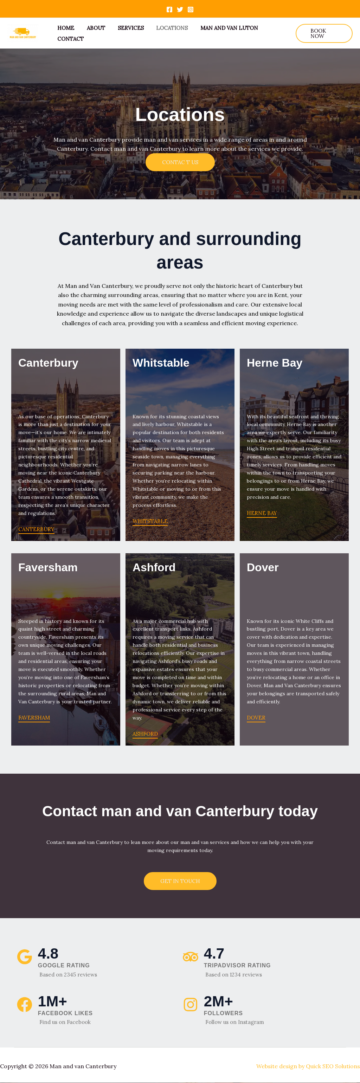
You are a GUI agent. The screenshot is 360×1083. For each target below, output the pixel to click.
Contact (69, 39)
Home (64, 28)
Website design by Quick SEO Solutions (308, 1066)
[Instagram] (190, 9)
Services (125, 28)
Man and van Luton (220, 28)
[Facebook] (169, 9)
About (93, 28)
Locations (165, 28)
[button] (323, 33)
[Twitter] (180, 9)
